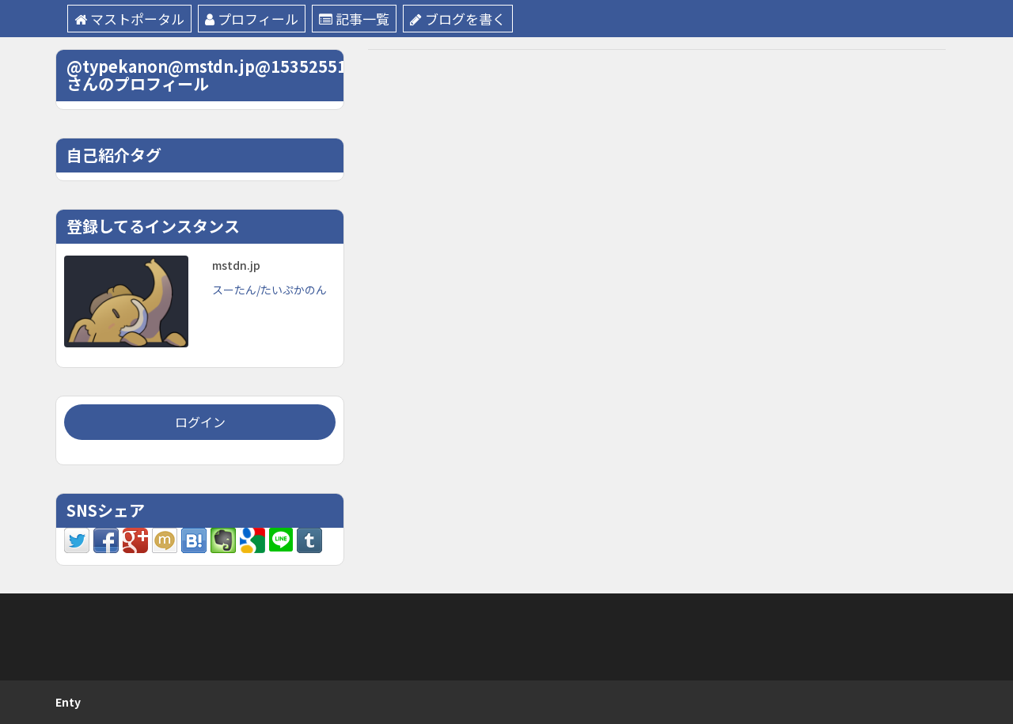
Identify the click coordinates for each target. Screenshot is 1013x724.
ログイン (200, 421)
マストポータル (129, 18)
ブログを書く (458, 18)
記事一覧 (354, 18)
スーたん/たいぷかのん (269, 290)
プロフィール (251, 18)
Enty (68, 702)
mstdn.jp (236, 265)
